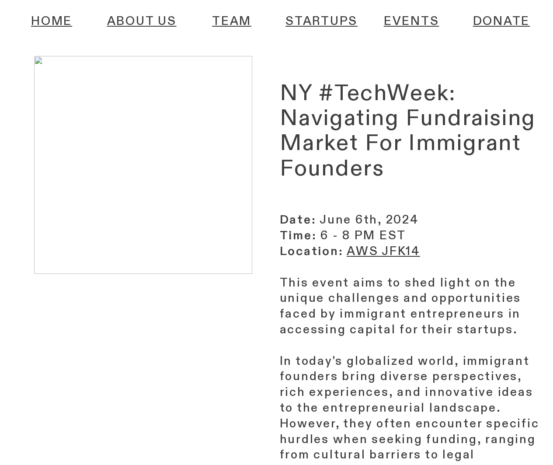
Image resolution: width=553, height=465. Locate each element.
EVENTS (411, 21)
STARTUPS (321, 21)
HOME (51, 21)
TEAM (231, 21)
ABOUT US (142, 21)
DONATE (501, 21)
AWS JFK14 (383, 251)
